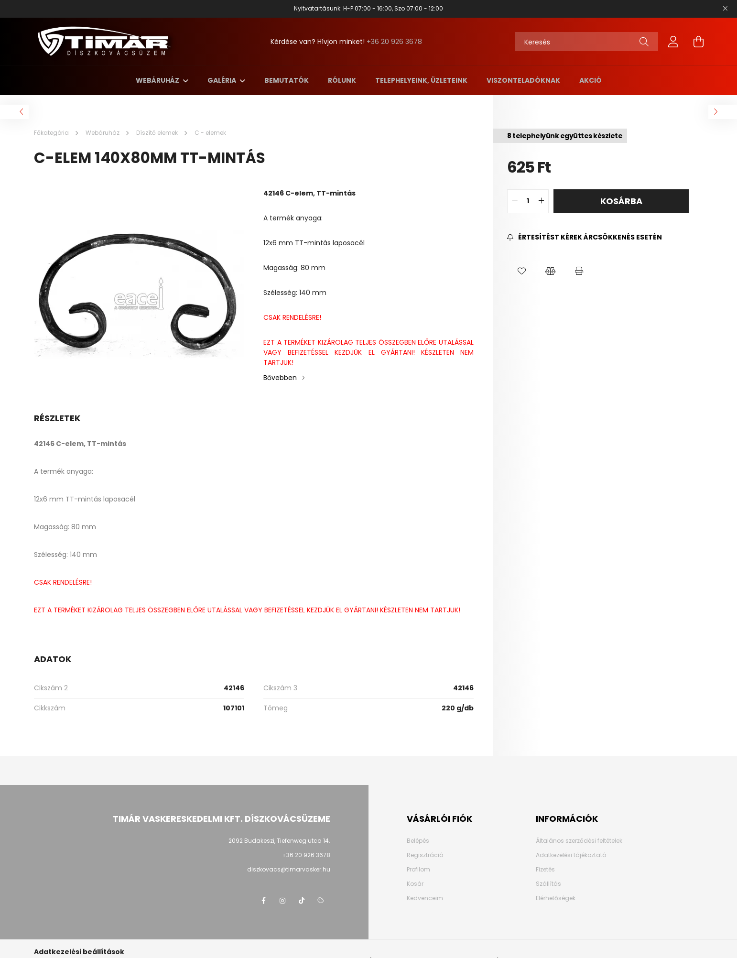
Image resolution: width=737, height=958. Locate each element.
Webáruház (158, 80)
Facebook (263, 900)
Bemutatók (286, 80)
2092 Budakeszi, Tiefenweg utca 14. (279, 841)
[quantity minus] (515, 201)
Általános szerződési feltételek (579, 841)
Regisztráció (425, 855)
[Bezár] (725, 8)
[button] (521, 271)
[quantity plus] (541, 201)
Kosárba (621, 201)
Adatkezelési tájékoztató (571, 855)
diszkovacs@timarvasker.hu (288, 869)
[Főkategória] (52, 133)
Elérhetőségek (555, 898)
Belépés (418, 841)
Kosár (415, 884)
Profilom (418, 869)
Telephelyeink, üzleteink (421, 80)
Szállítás (548, 884)
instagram (282, 900)
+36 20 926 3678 (394, 41)
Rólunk (342, 80)
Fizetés (545, 869)
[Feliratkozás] (584, 237)
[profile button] (673, 41)
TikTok (301, 900)
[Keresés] (586, 41)
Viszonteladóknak (523, 80)
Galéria (222, 80)
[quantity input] (528, 201)
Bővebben (280, 377)
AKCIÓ (590, 80)
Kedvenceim (425, 898)
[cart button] (698, 41)
